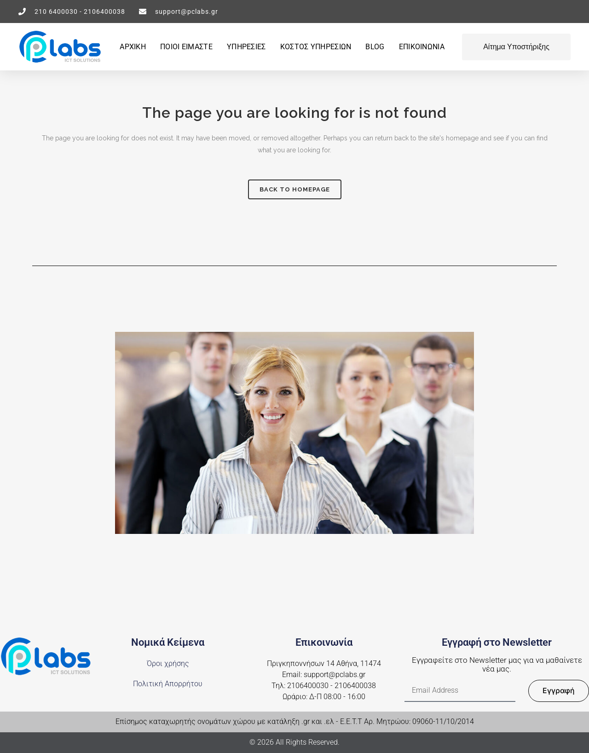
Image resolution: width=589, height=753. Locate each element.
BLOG (374, 46)
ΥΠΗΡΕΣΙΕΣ (246, 46)
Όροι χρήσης (168, 663)
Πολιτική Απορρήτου (167, 684)
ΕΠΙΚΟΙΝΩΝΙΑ (422, 46)
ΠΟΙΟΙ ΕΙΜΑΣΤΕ (186, 46)
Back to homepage (295, 189)
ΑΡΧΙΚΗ (133, 46)
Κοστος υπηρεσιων (316, 46)
